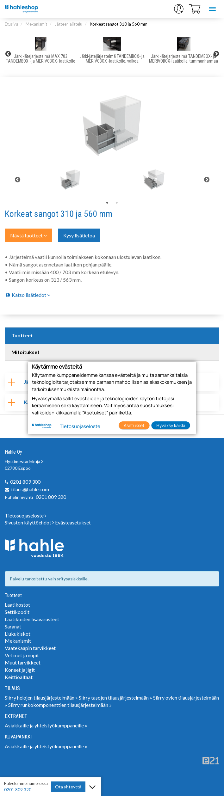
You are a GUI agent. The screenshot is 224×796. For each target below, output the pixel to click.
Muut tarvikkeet (22, 662)
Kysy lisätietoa (79, 235)
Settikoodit (17, 612)
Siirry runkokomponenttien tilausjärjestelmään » (60, 705)
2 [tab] (117, 203)
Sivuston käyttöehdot (29, 522)
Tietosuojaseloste (26, 515)
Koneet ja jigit (20, 670)
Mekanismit (36, 24)
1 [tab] (107, 203)
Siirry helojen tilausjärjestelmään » (41, 698)
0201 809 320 (51, 497)
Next (216, 54)
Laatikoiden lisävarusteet (32, 619)
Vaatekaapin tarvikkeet (30, 648)
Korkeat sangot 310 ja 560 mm (118, 24)
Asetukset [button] (134, 425)
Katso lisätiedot (27, 295)
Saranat (13, 626)
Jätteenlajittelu (68, 24)
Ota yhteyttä (68, 786)
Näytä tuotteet (28, 235)
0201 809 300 (25, 482)
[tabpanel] (70, 179)
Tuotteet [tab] (22, 335)
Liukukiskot (17, 634)
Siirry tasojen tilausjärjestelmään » (115, 698)
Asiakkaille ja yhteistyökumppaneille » (46, 725)
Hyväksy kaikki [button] (170, 425)
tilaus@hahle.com (30, 489)
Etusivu (11, 24)
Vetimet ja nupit (22, 655)
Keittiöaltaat (19, 677)
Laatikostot (17, 605)
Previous (8, 54)
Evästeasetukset (73, 522)
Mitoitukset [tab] (25, 352)
